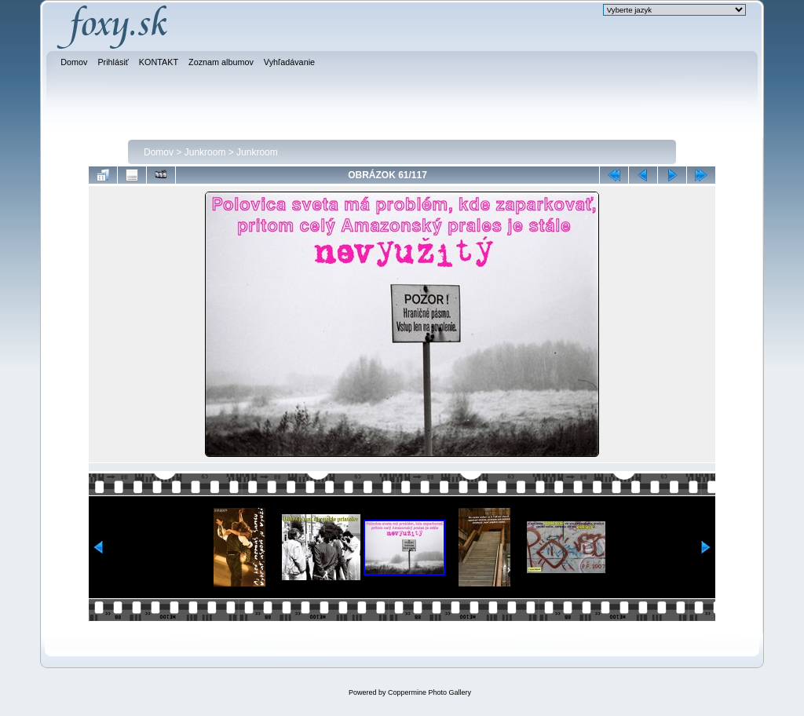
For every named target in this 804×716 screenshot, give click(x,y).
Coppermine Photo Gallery (429, 692)
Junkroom (205, 152)
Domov (159, 152)
